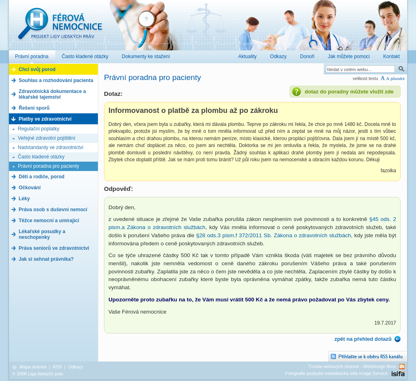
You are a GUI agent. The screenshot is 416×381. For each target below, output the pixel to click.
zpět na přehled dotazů (363, 339)
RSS (57, 366)
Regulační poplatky (38, 129)
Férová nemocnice (59, 28)
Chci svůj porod (37, 69)
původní (397, 78)
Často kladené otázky (41, 157)
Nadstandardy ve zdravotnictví (50, 147)
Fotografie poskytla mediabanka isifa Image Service (336, 373)
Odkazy (75, 366)
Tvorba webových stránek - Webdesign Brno (352, 366)
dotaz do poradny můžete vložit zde (349, 92)
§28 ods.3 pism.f (217, 235)
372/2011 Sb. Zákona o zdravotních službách (295, 235)
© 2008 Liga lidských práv (37, 373)
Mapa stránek (33, 366)
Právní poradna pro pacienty (48, 166)
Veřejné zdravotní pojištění (46, 138)
